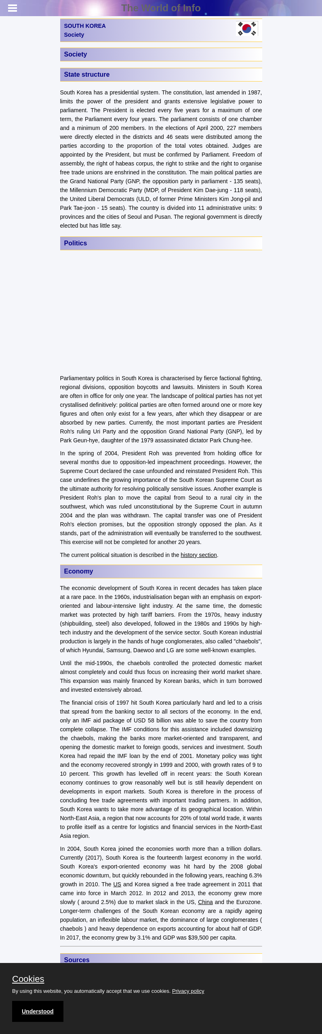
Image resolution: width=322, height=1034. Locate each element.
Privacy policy (188, 991)
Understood (38, 1011)
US (117, 884)
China (205, 902)
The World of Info (161, 7)
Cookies (28, 979)
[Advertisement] (161, 313)
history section (199, 555)
